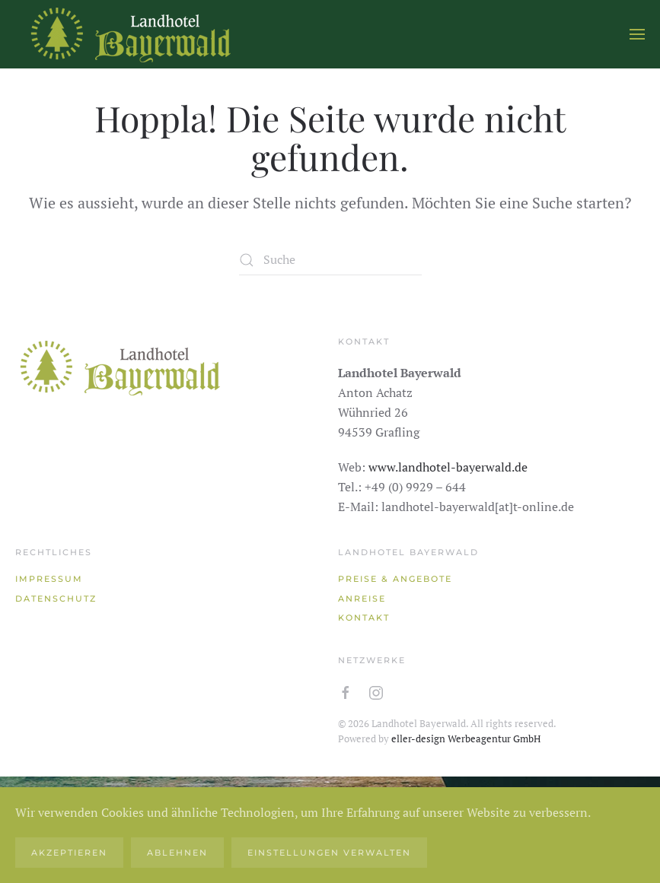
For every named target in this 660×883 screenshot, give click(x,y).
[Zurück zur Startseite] (129, 34)
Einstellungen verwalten (329, 852)
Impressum (49, 578)
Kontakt (364, 617)
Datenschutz (56, 598)
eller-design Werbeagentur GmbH (465, 738)
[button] (637, 34)
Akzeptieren (69, 852)
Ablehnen (177, 852)
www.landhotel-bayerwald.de (448, 467)
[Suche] (330, 260)
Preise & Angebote (395, 578)
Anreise (362, 598)
